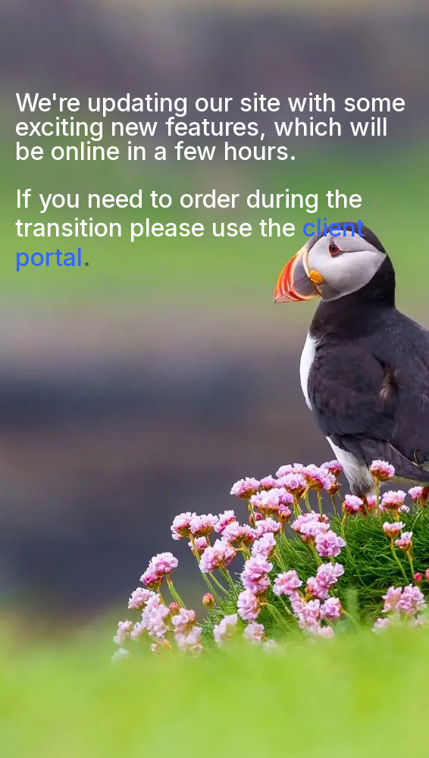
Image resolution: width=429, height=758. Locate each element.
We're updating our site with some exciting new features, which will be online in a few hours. (210, 127)
